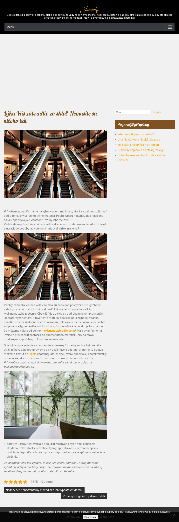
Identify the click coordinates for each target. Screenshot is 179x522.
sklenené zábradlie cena (59, 330)
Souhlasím (90, 517)
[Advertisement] (89, 71)
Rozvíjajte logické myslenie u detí (84, 496)
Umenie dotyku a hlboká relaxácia (139, 139)
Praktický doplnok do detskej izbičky (140, 150)
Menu (10, 27)
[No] (174, 515)
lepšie (32, 354)
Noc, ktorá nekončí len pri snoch (138, 145)
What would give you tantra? (136, 134)
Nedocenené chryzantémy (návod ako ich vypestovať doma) (44, 490)
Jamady (89, 9)
